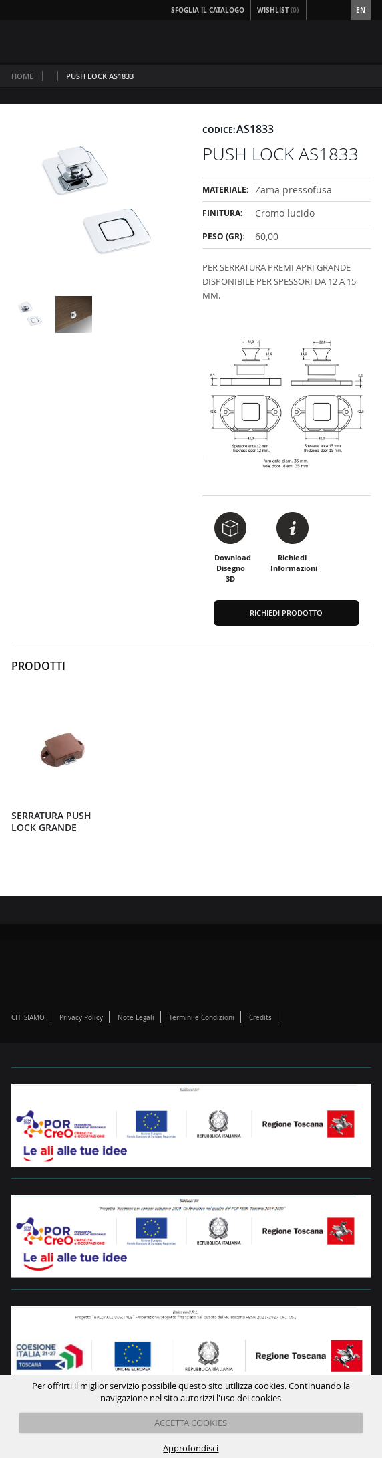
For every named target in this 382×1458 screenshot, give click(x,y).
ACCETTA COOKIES (190, 1423)
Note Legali (136, 1017)
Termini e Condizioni (201, 1017)
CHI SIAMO (28, 1017)
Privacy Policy (81, 1017)
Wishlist (278, 10)
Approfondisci (190, 1448)
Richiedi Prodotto (286, 613)
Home (22, 76)
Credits (260, 1017)
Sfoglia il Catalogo (207, 10)
